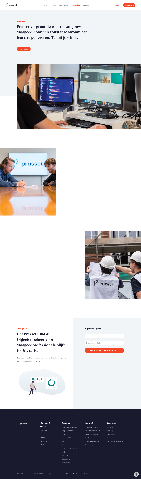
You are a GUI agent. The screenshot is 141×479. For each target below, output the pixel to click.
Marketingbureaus (91, 434)
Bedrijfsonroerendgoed (115, 441)
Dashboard (66, 459)
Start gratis (129, 5)
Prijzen (53, 5)
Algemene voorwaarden (56, 474)
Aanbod (65, 441)
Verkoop (110, 431)
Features (44, 5)
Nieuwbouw (111, 434)
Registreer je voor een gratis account (104, 350)
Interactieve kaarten (69, 448)
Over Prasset (64, 5)
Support (86, 5)
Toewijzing (66, 463)
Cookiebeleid (77, 474)
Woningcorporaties (92, 445)
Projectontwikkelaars (92, 431)
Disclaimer (87, 474)
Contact (43, 445)
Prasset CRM (66, 438)
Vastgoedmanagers (92, 427)
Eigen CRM (66, 434)
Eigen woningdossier (69, 427)
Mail (63, 452)
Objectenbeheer (68, 431)
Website (65, 456)
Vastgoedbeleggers (92, 441)
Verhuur (110, 427)
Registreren (44, 441)
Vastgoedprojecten (114, 445)
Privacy (68, 474)
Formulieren (66, 445)
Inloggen (117, 5)
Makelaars (88, 438)
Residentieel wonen (114, 438)
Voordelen (76, 5)
